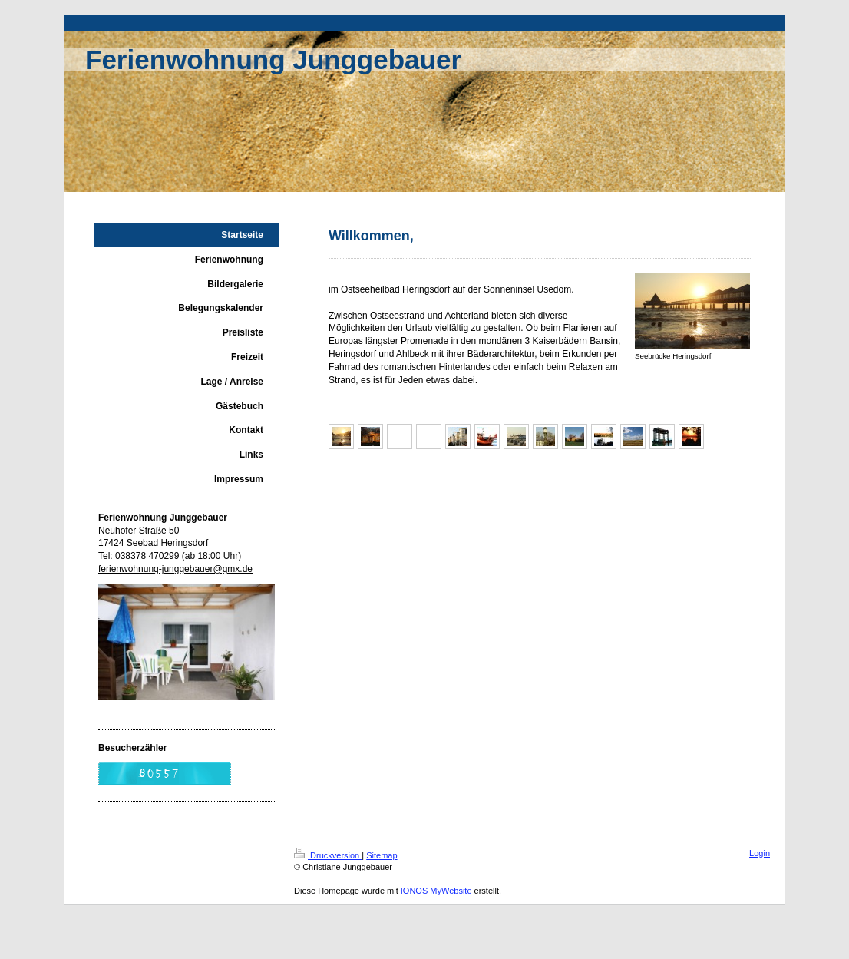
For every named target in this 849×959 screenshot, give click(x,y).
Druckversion (328, 855)
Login (759, 853)
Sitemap (381, 855)
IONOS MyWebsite (436, 890)
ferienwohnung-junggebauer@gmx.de (175, 569)
